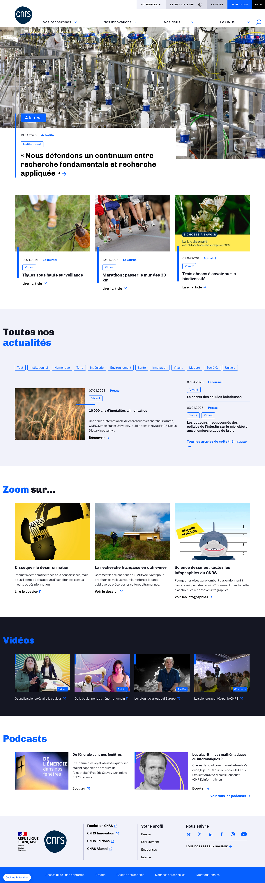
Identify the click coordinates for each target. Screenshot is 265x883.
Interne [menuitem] (146, 857)
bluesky (188, 834)
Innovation (159, 367)
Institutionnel (39, 367)
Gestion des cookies (130, 875)
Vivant (178, 367)
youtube (244, 834)
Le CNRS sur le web (182, 4)
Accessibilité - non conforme (64, 875)
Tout (20, 367)
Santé (142, 367)
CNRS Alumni (97, 849)
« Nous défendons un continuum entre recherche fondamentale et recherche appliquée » (88, 164)
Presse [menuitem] (146, 834)
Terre (79, 367)
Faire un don (240, 4)
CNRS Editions (98, 841)
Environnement (120, 367)
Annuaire (217, 4)
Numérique (62, 367)
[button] (17, 877)
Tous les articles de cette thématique (217, 441)
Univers (230, 367)
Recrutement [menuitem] (150, 842)
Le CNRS (227, 22)
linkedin (210, 834)
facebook (222, 834)
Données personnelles (170, 875)
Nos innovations (117, 22)
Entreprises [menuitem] (149, 849)
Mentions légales (208, 875)
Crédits (100, 875)
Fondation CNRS (100, 826)
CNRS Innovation (100, 833)
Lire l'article (32, 284)
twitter (199, 834)
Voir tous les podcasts (228, 796)
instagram (233, 834)
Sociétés (212, 367)
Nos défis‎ (172, 22)
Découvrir (97, 438)
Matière (194, 367)
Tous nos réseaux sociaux (200, 846)
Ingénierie (97, 367)
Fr (256, 4)
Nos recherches (57, 22)
